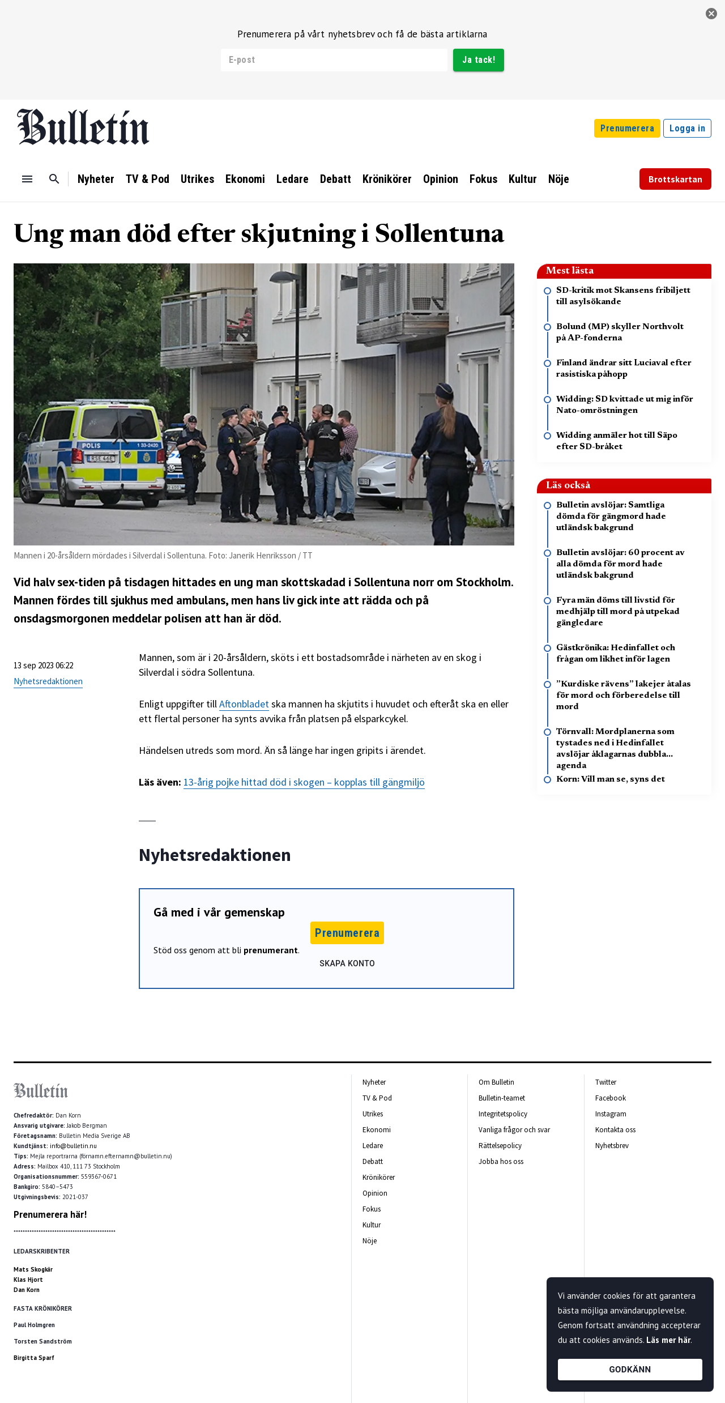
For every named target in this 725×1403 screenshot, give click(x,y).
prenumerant (271, 950)
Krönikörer (387, 179)
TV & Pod (147, 179)
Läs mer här (668, 1339)
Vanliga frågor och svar (514, 1130)
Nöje (558, 179)
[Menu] (27, 179)
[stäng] (711, 13)
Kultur (523, 179)
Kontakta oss (615, 1130)
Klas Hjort (28, 1279)
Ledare (292, 179)
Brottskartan (675, 179)
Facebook (610, 1098)
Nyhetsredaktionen (48, 681)
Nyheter (96, 179)
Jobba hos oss (501, 1161)
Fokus (483, 179)
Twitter (605, 1082)
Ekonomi (245, 179)
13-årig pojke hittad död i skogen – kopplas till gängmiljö (304, 781)
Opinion (440, 179)
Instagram (610, 1114)
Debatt (335, 179)
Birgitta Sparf (34, 1358)
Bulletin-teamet (502, 1098)
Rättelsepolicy (500, 1145)
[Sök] (54, 179)
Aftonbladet (244, 703)
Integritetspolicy (503, 1114)
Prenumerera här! (50, 1214)
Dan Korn (27, 1290)
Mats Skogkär (33, 1269)
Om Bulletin (496, 1082)
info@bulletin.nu (73, 1146)
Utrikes (197, 179)
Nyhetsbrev (612, 1145)
